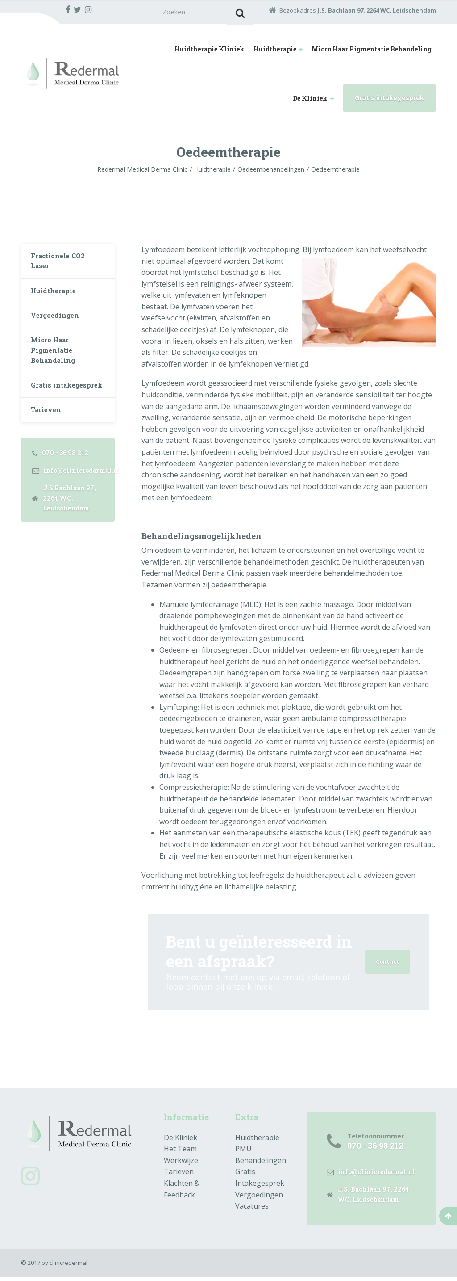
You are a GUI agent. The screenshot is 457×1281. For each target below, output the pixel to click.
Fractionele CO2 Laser (61, 266)
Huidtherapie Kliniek (209, 51)
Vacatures (252, 1209)
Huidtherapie (274, 51)
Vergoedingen (57, 327)
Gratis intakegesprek (389, 100)
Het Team (180, 1152)
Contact (386, 964)
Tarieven (48, 443)
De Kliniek (310, 101)
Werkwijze (181, 1163)
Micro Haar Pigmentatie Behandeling (372, 51)
